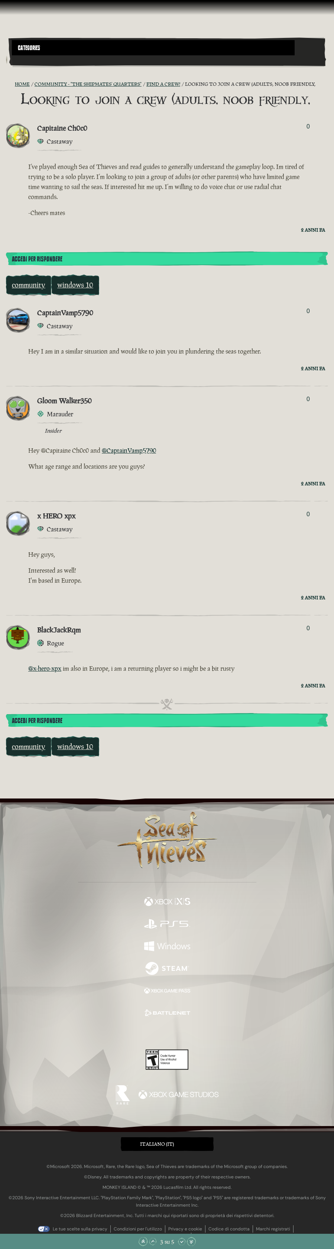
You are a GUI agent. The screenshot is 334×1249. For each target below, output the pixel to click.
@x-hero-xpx (44, 668)
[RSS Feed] (10, 84)
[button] (153, 47)
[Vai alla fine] (191, 1241)
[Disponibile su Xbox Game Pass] (167, 991)
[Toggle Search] (24, 59)
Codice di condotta (229, 1229)
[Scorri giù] (181, 1241)
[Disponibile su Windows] (167, 947)
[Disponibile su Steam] (167, 969)
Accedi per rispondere (37, 259)
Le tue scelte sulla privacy (80, 1229)
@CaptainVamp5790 (129, 450)
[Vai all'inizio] (143, 1241)
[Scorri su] (152, 1241)
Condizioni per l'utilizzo (138, 1229)
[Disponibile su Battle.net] (167, 1014)
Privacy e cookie (185, 1229)
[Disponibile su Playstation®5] (167, 925)
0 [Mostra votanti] (308, 126)
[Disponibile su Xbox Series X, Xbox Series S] (167, 902)
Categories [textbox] (29, 47)
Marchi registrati (273, 1229)
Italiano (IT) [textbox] (157, 1144)
